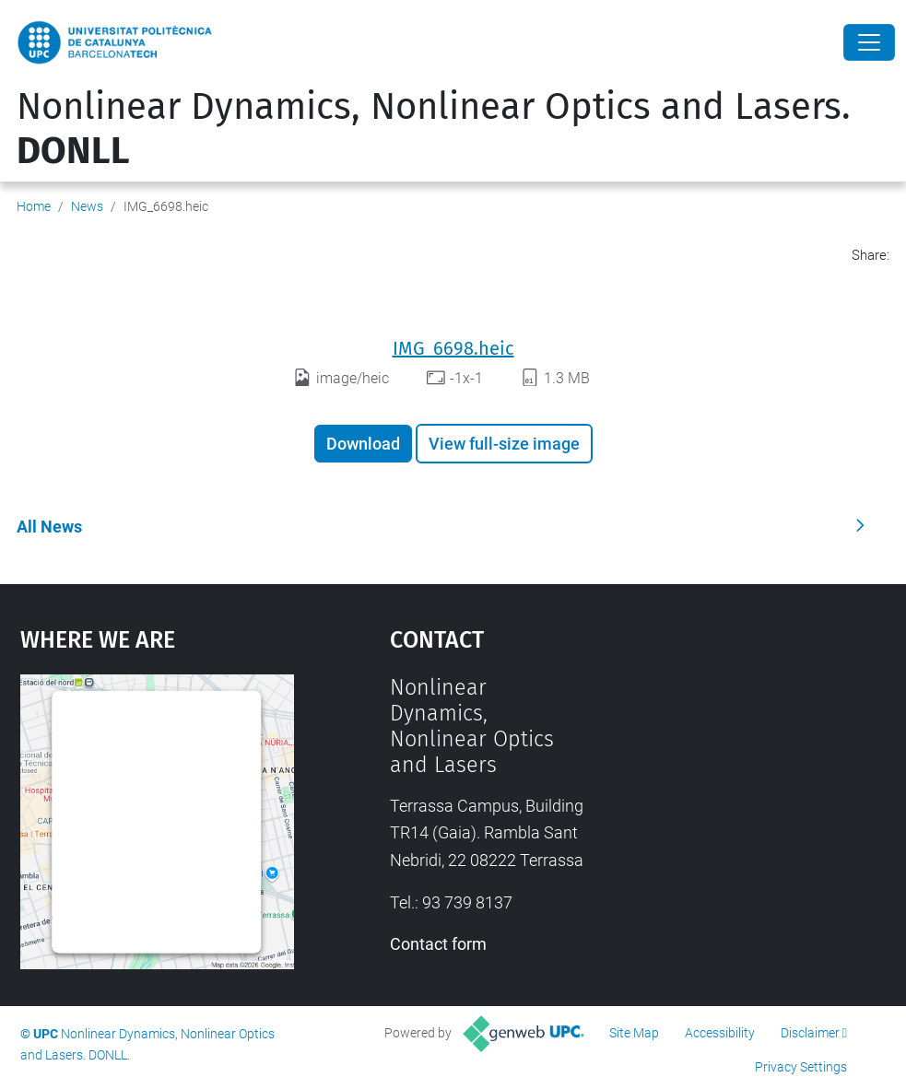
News (87, 206)
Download (363, 443)
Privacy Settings (801, 1067)
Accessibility (720, 1032)
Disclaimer (810, 1032)
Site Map (634, 1032)
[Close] (869, 42)
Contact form (438, 944)
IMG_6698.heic (453, 348)
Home (34, 206)
